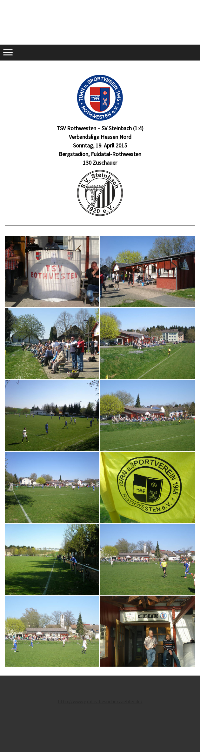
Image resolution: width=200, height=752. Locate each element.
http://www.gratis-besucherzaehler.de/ (100, 701)
